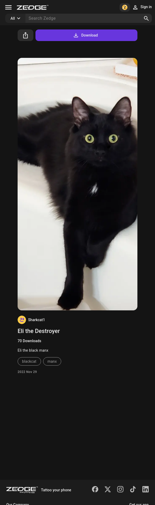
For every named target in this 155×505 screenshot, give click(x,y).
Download (85, 35)
